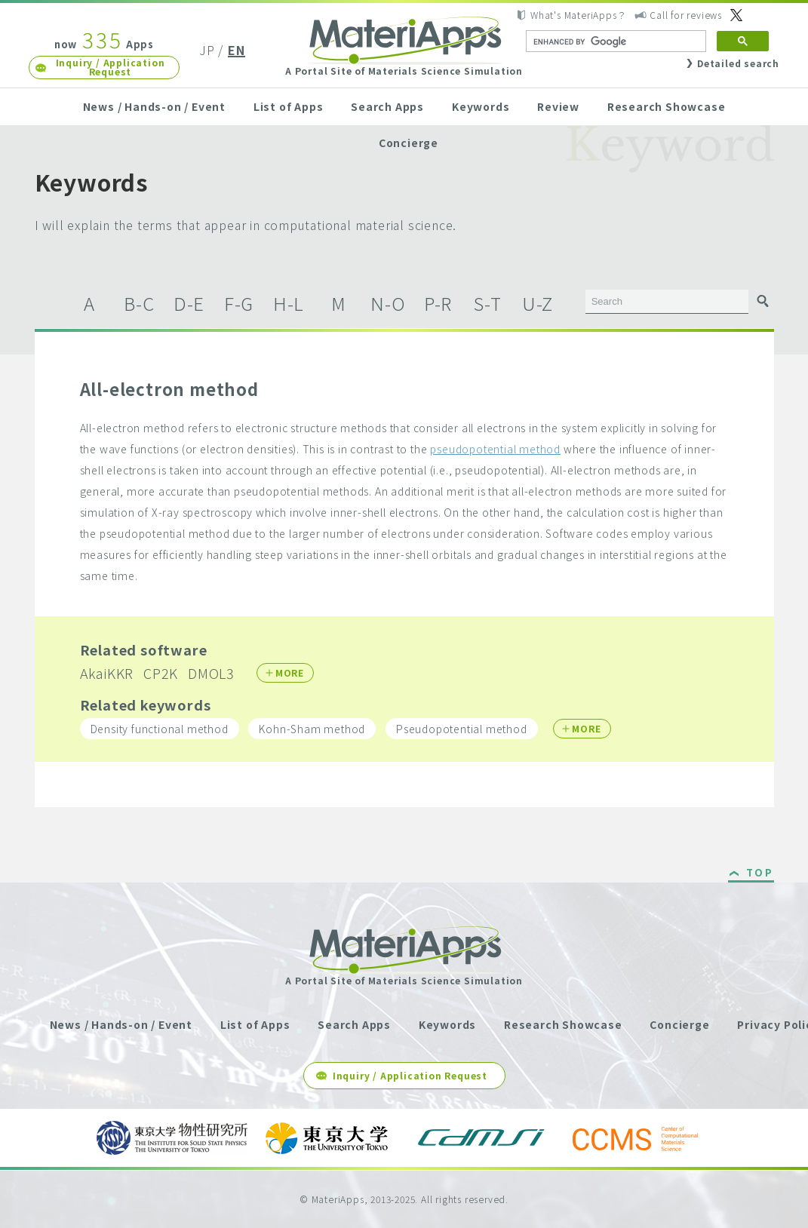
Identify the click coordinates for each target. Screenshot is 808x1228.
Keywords (480, 106)
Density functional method (160, 728)
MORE (289, 672)
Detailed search (738, 63)
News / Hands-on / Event (154, 106)
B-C (139, 303)
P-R (438, 303)
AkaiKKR (107, 673)
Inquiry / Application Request (110, 67)
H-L (288, 303)
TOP (760, 873)
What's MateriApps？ (578, 14)
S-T (487, 303)
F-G (238, 303)
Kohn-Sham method (312, 728)
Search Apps (387, 106)
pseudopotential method (495, 448)
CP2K (160, 673)
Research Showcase (666, 106)
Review (558, 106)
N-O (387, 303)
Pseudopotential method (461, 728)
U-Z (537, 303)
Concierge (408, 142)
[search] (614, 41)
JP (207, 50)
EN (236, 50)
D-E (189, 303)
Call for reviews (686, 14)
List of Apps (288, 106)
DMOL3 (211, 673)
